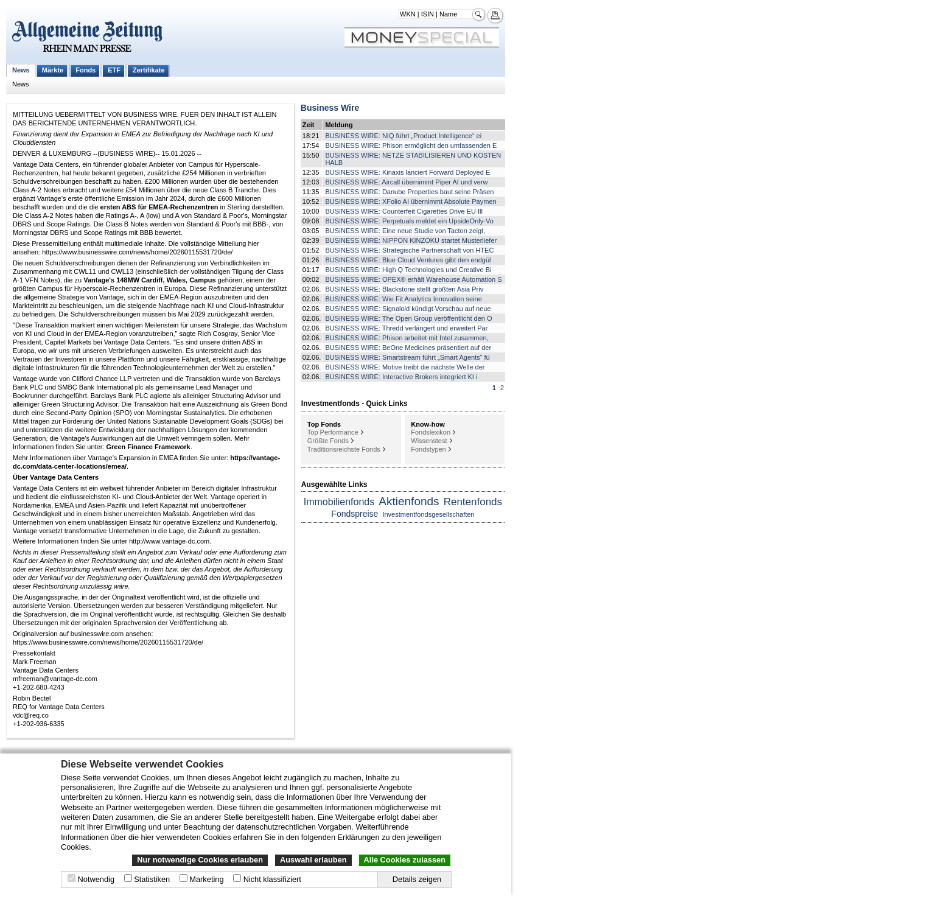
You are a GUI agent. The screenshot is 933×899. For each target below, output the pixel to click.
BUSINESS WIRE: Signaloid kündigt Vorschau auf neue (408, 308)
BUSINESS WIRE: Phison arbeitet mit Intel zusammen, (406, 337)
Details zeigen (417, 879)
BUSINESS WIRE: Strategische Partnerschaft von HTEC (409, 250)
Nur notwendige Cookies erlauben (200, 859)
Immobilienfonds (339, 502)
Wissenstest (429, 440)
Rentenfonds (473, 502)
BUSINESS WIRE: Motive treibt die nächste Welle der (404, 367)
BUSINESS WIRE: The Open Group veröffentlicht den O (408, 318)
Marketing (206, 879)
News (21, 70)
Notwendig (96, 879)
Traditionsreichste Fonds (343, 449)
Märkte (52, 70)
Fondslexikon (430, 432)
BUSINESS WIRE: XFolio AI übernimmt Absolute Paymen (410, 201)
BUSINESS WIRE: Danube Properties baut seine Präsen (409, 191)
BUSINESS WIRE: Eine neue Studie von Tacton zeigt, (405, 230)
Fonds (85, 70)
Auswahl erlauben (313, 859)
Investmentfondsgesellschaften (428, 514)
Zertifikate (149, 70)
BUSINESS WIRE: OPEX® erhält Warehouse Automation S (413, 279)
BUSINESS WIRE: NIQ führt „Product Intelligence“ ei (403, 135)
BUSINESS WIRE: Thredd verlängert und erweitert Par (406, 328)
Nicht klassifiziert (272, 879)
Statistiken (152, 879)
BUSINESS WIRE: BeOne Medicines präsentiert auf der (408, 347)
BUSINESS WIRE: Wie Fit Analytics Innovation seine (403, 299)
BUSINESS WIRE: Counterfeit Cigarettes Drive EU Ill (404, 211)
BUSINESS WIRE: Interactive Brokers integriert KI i (401, 376)
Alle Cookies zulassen (405, 859)
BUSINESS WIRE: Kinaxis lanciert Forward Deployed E (407, 172)
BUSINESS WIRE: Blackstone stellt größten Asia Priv (404, 289)
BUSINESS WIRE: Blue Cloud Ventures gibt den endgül (408, 260)
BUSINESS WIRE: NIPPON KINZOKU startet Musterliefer (411, 240)
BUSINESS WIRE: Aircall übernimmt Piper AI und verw (406, 182)
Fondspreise (354, 514)
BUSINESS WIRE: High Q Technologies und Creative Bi (408, 269)
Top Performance (332, 432)
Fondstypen (428, 449)
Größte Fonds (328, 440)
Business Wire (330, 108)
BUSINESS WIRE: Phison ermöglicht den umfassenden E (411, 145)
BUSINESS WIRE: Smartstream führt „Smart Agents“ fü (407, 357)
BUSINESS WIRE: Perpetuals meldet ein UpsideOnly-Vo (409, 221)
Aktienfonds (409, 501)
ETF (114, 70)
